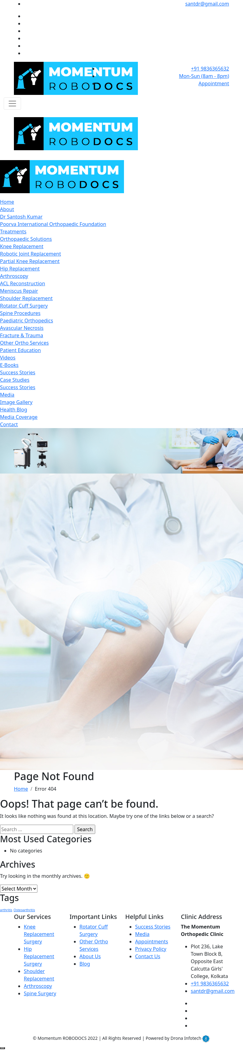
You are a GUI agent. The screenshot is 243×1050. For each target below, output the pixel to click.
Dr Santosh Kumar (21, 216)
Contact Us (147, 956)
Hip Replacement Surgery (39, 956)
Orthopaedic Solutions (26, 239)
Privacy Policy (150, 949)
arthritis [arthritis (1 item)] (6, 910)
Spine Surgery (40, 993)
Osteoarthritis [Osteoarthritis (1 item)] (24, 910)
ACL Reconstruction (22, 283)
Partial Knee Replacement (30, 261)
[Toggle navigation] (12, 103)
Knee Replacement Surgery (39, 934)
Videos (7, 357)
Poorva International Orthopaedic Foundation (53, 224)
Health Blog (13, 409)
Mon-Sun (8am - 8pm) (204, 76)
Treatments (13, 231)
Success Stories (17, 372)
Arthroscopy (14, 276)
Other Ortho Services (24, 342)
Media (7, 394)
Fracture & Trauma (21, 335)
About (7, 209)
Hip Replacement (20, 268)
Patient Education (20, 350)
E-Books (9, 365)
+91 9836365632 (210, 68)
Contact (9, 424)
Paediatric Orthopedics (26, 320)
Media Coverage (18, 417)
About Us (90, 956)
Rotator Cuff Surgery (24, 305)
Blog (84, 963)
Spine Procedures (20, 313)
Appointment (213, 83)
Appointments (151, 941)
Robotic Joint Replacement (30, 253)
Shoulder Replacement (26, 298)
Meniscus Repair (19, 290)
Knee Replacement (21, 246)
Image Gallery (16, 402)
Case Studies (14, 379)
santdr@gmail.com (207, 3)
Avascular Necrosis (22, 328)
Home (7, 201)
